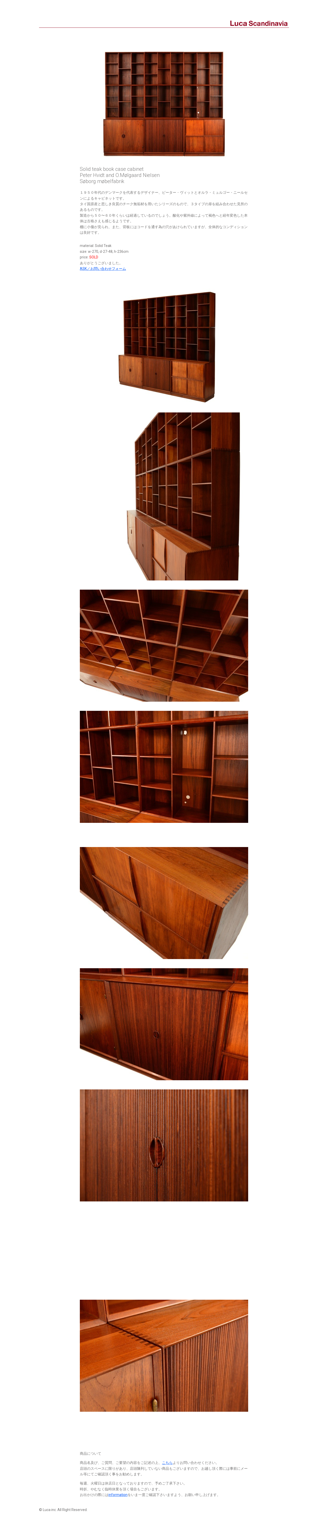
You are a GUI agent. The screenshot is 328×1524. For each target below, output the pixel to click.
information (118, 1495)
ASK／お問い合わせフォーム (103, 269)
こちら (167, 1463)
